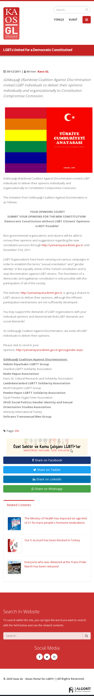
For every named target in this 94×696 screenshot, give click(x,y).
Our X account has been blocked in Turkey (52, 540)
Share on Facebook (47, 460)
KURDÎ (73, 19)
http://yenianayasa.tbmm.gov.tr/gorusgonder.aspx (49, 350)
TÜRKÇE (59, 19)
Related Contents (19, 505)
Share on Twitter (47, 470)
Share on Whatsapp (47, 489)
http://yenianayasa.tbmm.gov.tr (62, 245)
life (17, 431)
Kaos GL (43, 71)
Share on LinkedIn (47, 479)
